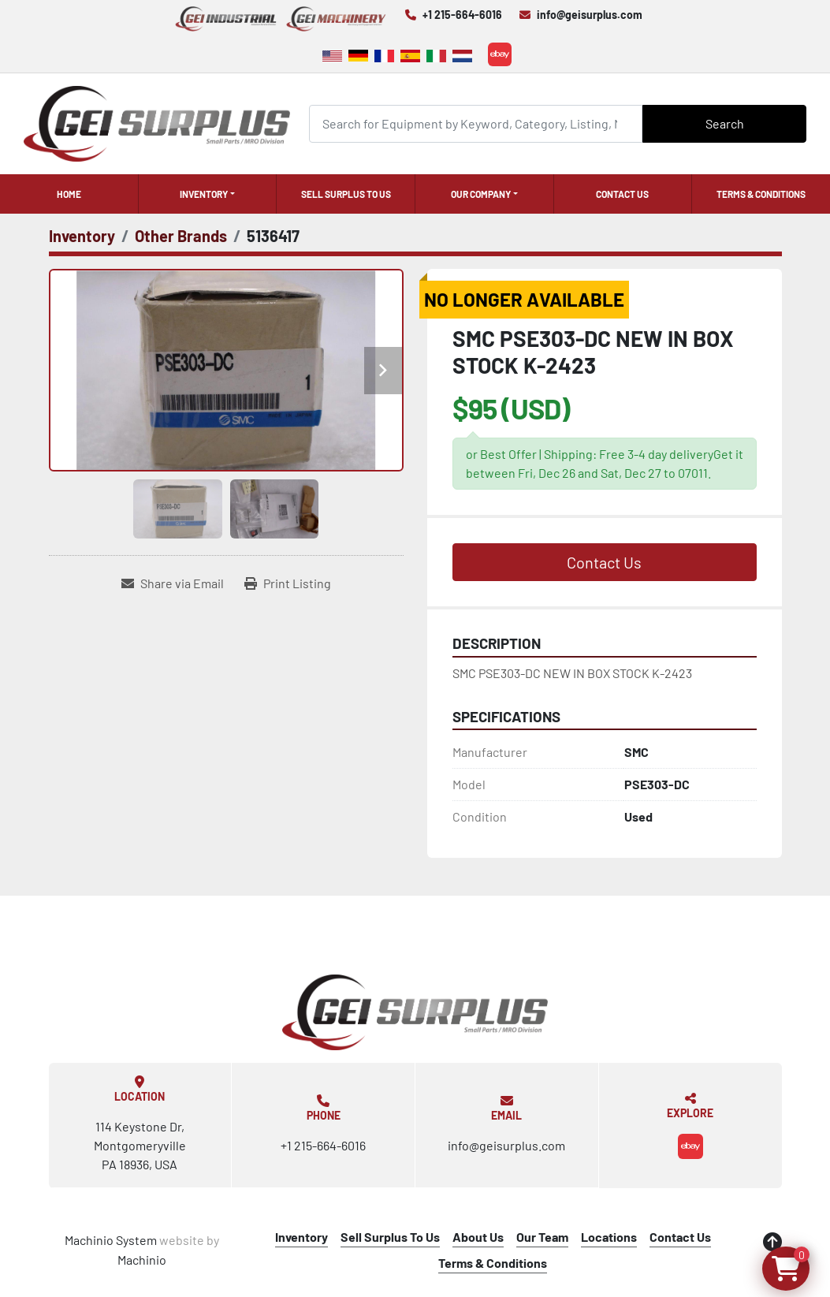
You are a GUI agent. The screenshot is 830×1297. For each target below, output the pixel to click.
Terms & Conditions (761, 193)
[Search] (476, 123)
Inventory (204, 193)
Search (724, 123)
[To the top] (772, 1242)
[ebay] (500, 54)
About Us (478, 1236)
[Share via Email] (172, 583)
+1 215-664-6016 (462, 14)
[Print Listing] (287, 583)
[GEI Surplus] (415, 1012)
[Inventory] (82, 235)
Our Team (542, 1236)
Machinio (141, 1259)
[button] (208, 194)
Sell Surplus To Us (346, 193)
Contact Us (622, 193)
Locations (609, 1236)
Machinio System (111, 1239)
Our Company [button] (481, 193)
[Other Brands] (181, 235)
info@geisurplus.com (589, 14)
